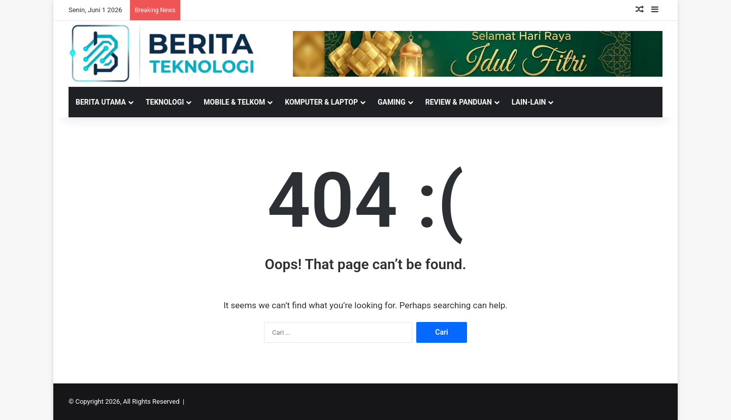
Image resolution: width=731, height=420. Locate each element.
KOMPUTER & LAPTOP (321, 102)
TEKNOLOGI (165, 102)
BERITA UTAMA (101, 102)
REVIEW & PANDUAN (458, 102)
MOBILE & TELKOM (234, 102)
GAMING (392, 102)
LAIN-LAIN (529, 102)
